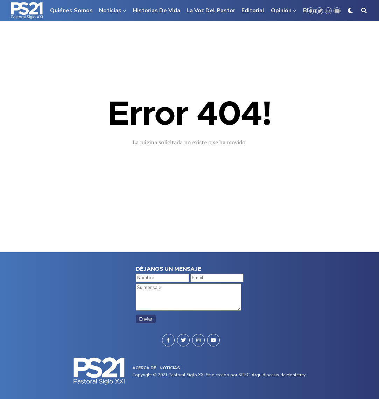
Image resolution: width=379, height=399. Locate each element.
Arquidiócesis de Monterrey (278, 375)
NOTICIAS (170, 368)
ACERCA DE (144, 368)
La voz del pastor (211, 10)
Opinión (281, 10)
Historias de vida (156, 10)
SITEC (244, 375)
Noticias (110, 10)
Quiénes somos (71, 10)
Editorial (253, 10)
